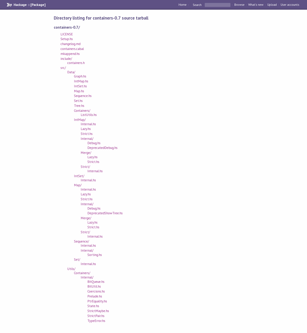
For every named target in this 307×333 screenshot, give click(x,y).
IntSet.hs (80, 86)
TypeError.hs (96, 321)
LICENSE (67, 34)
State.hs (93, 306)
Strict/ (85, 167)
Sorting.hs (94, 255)
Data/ (71, 72)
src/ (63, 68)
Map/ (77, 185)
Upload (272, 5)
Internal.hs (88, 124)
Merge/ (86, 153)
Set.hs (78, 101)
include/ (66, 58)
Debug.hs (93, 143)
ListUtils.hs (89, 115)
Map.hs (79, 91)
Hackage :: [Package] (29, 5)
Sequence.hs (83, 96)
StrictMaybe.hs (98, 311)
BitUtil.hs (94, 286)
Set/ (77, 259)
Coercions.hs (96, 291)
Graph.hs (80, 76)
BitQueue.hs (95, 281)
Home (182, 5)
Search (197, 5)
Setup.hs (67, 39)
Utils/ (71, 269)
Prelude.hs (94, 296)
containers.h (76, 63)
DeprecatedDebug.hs (102, 148)
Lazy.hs (86, 129)
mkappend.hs (70, 54)
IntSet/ (79, 176)
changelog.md (71, 44)
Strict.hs (87, 134)
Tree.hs (79, 105)
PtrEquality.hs (97, 301)
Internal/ (87, 138)
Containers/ (82, 110)
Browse (239, 5)
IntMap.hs (81, 81)
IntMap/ (80, 120)
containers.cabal (72, 49)
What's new (255, 5)
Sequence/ (81, 241)
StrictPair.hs (95, 316)
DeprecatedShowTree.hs (105, 213)
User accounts (289, 5)
